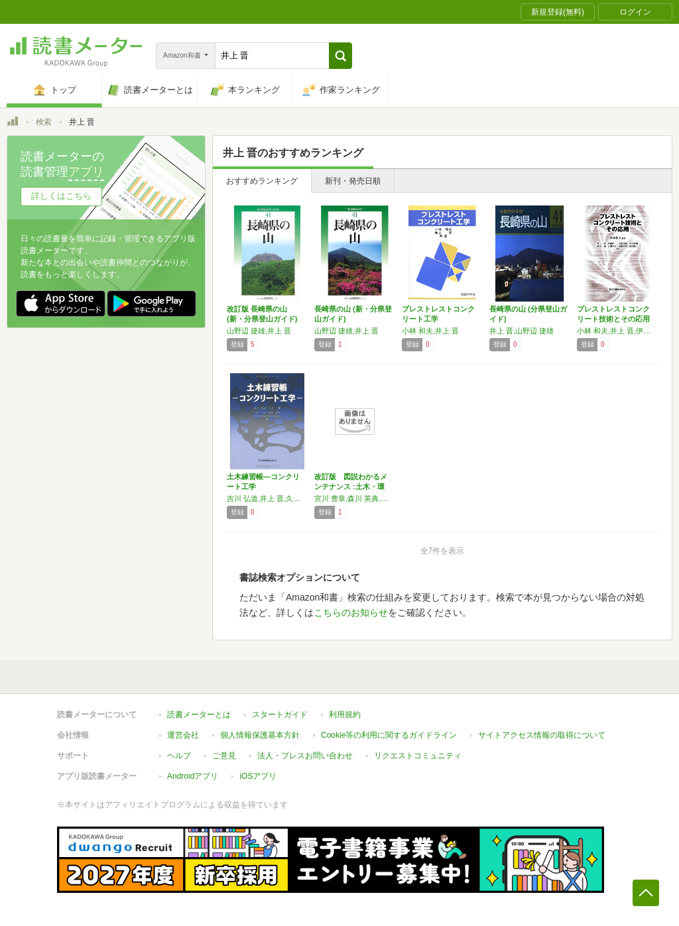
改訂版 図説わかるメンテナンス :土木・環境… (350, 486)
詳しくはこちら (61, 196)
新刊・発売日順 (353, 181)
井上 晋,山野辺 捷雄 (521, 331)
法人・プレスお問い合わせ (305, 756)
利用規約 (345, 715)
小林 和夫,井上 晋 (430, 331)
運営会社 (183, 735)
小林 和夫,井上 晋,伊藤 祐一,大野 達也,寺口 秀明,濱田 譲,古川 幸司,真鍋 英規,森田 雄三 (617, 331)
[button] (340, 55)
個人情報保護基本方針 (260, 735)
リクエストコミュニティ (418, 756)
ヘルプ (179, 756)
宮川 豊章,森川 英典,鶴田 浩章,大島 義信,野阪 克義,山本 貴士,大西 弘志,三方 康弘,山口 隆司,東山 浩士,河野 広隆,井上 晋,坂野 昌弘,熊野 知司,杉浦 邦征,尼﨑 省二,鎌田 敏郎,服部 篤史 (354, 498)
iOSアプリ (258, 776)
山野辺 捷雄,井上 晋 (259, 331)
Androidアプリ (192, 776)
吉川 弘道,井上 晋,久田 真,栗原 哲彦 (267, 498)
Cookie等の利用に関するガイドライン (389, 735)
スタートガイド (280, 715)
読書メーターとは (199, 715)
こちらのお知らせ (351, 612)
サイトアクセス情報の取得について (541, 735)
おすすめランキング (262, 181)
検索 (44, 122)
